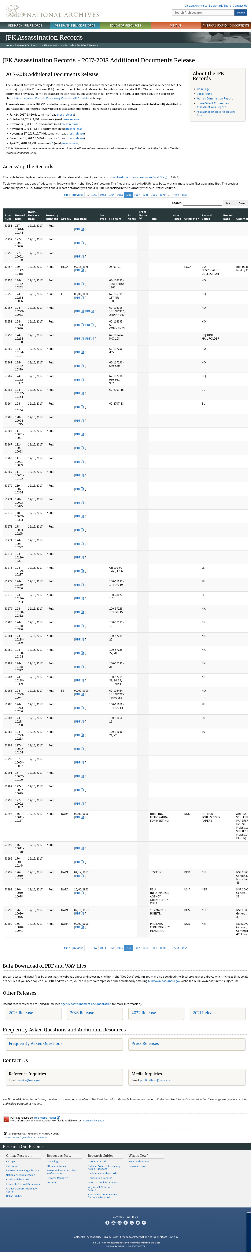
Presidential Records (18, 1179)
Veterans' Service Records (75, 25)
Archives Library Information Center (22, 1190)
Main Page (203, 89)
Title (153, 219)
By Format (12, 1166)
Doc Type (102, 217)
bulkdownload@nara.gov (164, 981)
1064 (111, 195)
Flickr (144, 1222)
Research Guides (100, 1155)
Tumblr (125, 1222)
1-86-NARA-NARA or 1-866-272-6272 (125, 1246)
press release (65, 114)
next (176, 195)
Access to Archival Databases (23, 1184)
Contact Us (240, 5)
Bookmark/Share (220, 5)
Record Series (207, 217)
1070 (163, 195)
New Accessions (138, 1166)
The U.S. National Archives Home (52, 11)
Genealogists (54, 1161)
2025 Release (21, 1012)
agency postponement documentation (86, 1004)
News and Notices (139, 1161)
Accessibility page (93, 1120)
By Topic (11, 1161)
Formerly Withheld (52, 217)
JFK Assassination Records (58, 45)
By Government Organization (22, 1170)
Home (9, 45)
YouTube (131, 1222)
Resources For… (59, 1155)
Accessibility (94, 1237)
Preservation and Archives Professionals (62, 1172)
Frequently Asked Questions (35, 1043)
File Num (115, 219)
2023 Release (82, 1012)
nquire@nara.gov (29, 1080)
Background (204, 94)
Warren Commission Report (215, 98)
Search (241, 12)
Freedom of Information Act (136, 1237)
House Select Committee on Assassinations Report (215, 105)
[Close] (246, 1216)
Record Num (20, 217)
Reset (242, 203)
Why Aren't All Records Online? (100, 1188)
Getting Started (97, 1161)
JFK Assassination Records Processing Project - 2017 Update (50, 98)
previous (77, 195)
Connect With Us (125, 1216)
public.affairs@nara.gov (155, 1080)
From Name (143, 215)
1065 (120, 195)
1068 (145, 195)
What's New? (138, 1155)
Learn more (217, 1245)
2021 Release (204, 1012)
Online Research (18, 1155)
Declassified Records (100, 1178)
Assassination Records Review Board (216, 113)
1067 (137, 195)
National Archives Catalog (20, 1175)
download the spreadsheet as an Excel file (137, 177)
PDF (77, 229)
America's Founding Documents (226, 25)
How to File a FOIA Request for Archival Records (103, 1196)
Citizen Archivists (196, 5)
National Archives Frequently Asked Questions (104, 1167)
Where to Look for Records (103, 1182)
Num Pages (177, 217)
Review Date (228, 217)
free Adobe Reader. (47, 1117)
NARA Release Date (33, 215)
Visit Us (175, 25)
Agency (66, 219)
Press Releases (145, 1043)
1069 (154, 195)
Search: (177, 203)
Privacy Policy (111, 1237)
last (184, 195)
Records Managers (57, 1178)
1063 (103, 195)
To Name (132, 217)
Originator (191, 219)
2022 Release (143, 1012)
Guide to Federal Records (102, 1173)
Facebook (107, 1222)
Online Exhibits (14, 1196)
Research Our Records (25, 25)
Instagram (119, 1222)
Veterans (52, 1182)
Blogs (137, 1222)
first (67, 195)
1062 (94, 195)
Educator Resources (125, 25)
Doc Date (80, 219)
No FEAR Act (160, 1237)
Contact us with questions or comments (25, 1137)
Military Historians (57, 1166)
